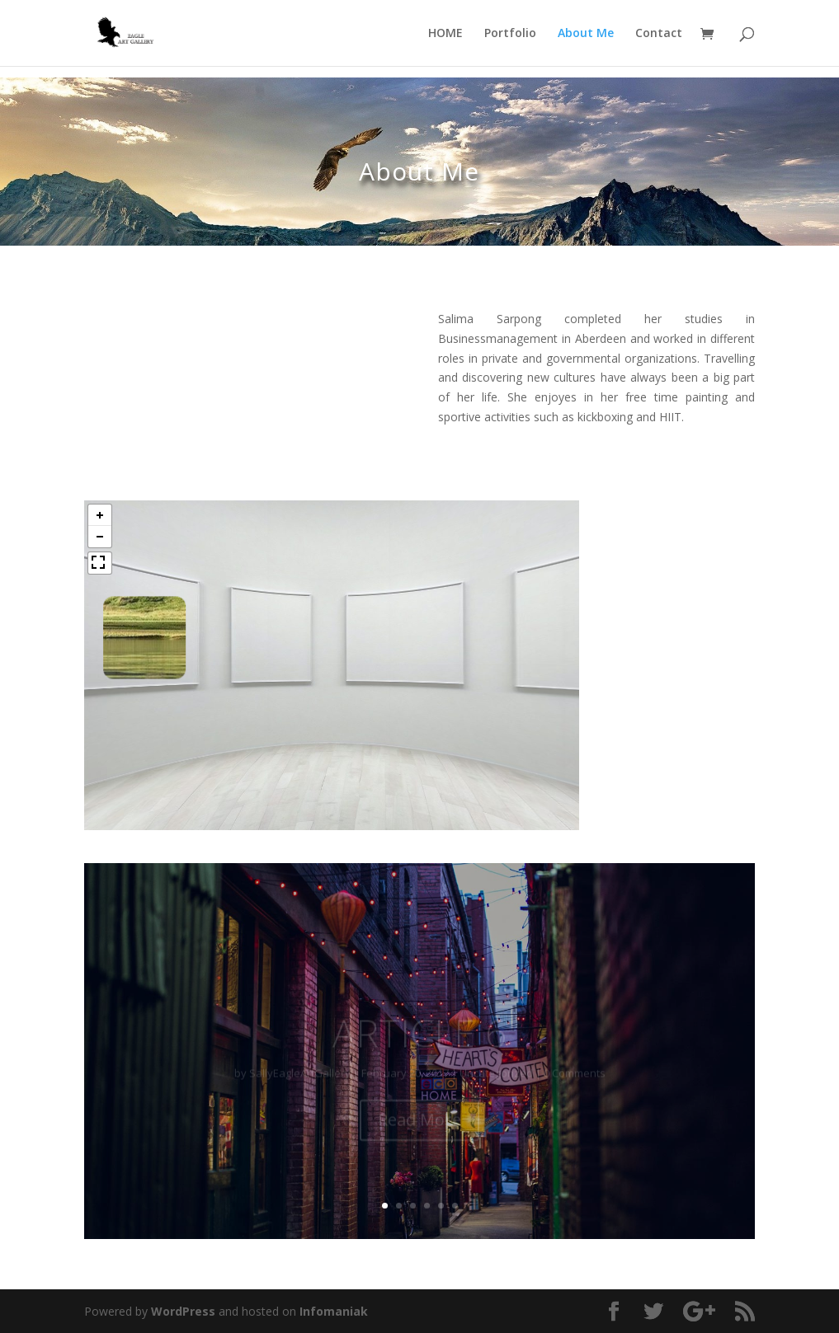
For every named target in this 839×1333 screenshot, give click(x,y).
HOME (445, 33)
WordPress (183, 1311)
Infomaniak (333, 1311)
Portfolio (510, 33)
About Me (586, 33)
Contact (658, 33)
